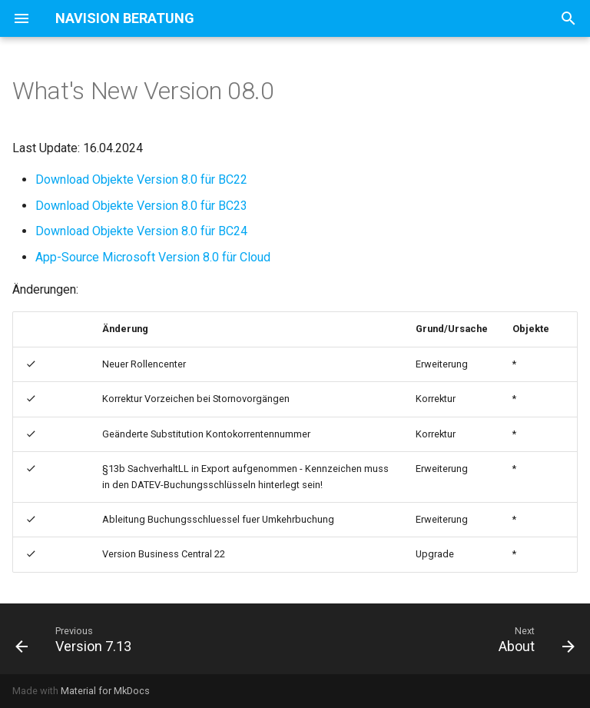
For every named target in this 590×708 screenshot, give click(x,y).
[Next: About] (533, 639)
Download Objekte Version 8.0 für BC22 (141, 179)
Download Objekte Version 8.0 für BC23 (141, 205)
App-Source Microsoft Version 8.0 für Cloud (152, 257)
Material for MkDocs (105, 690)
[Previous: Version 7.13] (76, 639)
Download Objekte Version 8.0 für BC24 (141, 231)
